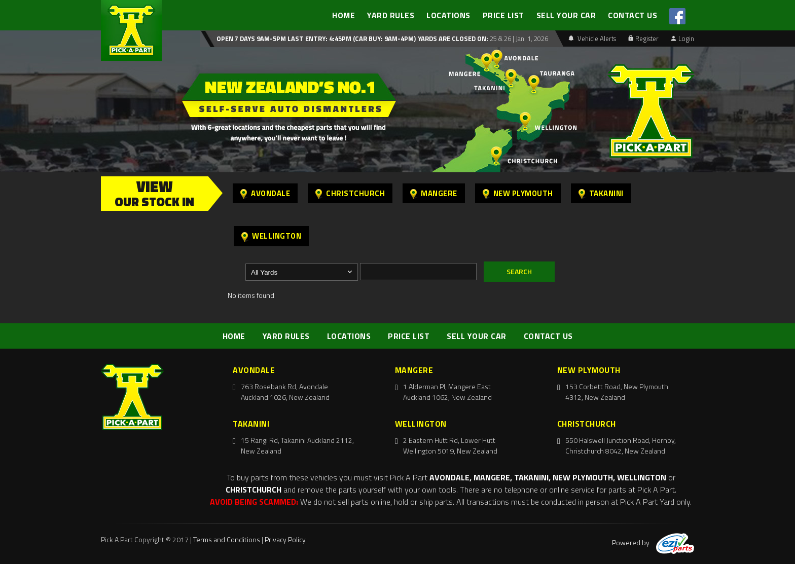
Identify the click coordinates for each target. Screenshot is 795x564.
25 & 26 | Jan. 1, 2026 (518, 38)
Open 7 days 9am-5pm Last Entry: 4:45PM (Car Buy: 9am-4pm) (316, 38)
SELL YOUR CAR (566, 15)
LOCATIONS (448, 15)
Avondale (265, 193)
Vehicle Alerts (592, 38)
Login (682, 38)
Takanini (601, 193)
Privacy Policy (285, 539)
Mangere (433, 193)
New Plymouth (518, 193)
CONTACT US (632, 15)
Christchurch (350, 193)
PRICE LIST (503, 15)
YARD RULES (390, 15)
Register (643, 38)
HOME (343, 15)
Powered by (653, 542)
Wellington (271, 236)
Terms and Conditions (226, 539)
